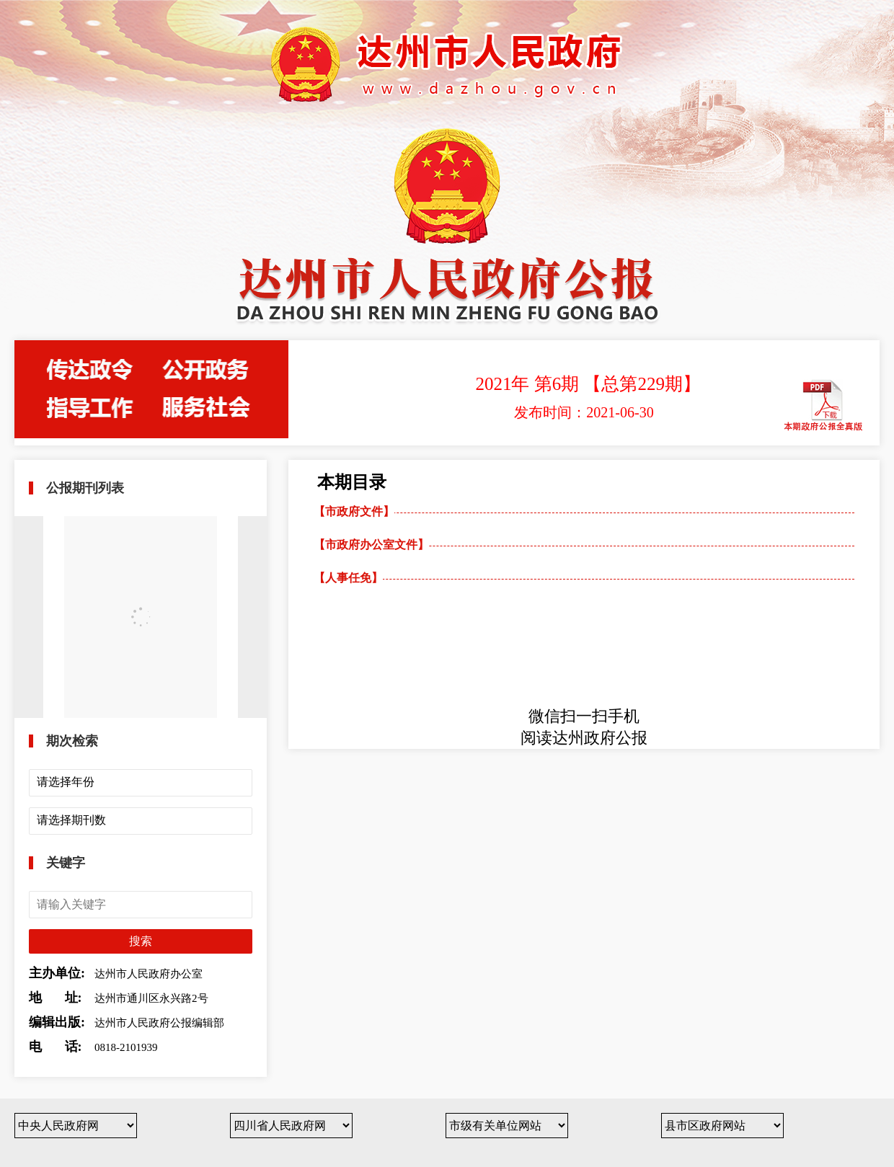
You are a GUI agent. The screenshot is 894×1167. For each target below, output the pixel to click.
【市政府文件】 (354, 511)
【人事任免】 (348, 578)
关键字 (65, 863)
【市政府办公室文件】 (371, 544)
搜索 (140, 941)
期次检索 (72, 741)
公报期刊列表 (85, 488)
